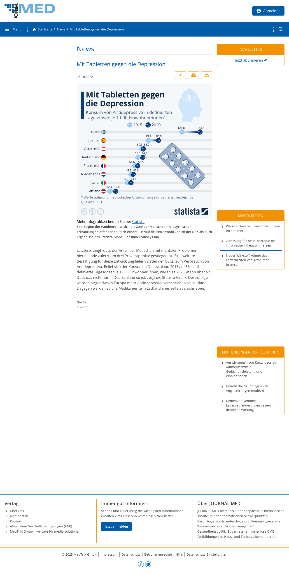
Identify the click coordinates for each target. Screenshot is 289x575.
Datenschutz (130, 554)
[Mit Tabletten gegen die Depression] (97, 29)
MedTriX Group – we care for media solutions (44, 531)
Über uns (17, 511)
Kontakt (15, 521)
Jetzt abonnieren (249, 60)
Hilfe (179, 554)
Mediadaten (19, 516)
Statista (138, 221)
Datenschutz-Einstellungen (206, 554)
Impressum (109, 554)
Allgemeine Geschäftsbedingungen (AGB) (41, 526)
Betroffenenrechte (158, 554)
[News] (61, 29)
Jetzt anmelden (116, 526)
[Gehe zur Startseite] (42, 29)
